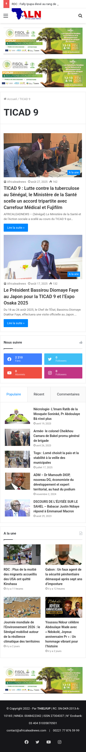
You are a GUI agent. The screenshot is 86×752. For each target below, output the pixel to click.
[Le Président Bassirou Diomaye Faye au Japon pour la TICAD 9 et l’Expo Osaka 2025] (43, 257)
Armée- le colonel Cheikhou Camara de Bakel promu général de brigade (56, 435)
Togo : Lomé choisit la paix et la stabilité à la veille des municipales (56, 457)
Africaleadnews (16, 181)
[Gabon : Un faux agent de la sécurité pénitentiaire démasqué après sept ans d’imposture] (63, 554)
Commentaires (68, 394)
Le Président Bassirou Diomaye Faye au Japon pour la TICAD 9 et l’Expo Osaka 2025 (41, 296)
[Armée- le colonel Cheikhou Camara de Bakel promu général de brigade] (17, 437)
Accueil (10, 99)
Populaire (13, 394)
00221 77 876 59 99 (66, 730)
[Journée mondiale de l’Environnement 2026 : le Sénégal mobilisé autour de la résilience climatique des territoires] (22, 607)
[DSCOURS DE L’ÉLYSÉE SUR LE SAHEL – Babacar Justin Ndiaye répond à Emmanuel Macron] (17, 507)
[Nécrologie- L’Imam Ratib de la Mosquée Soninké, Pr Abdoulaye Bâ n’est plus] (17, 415)
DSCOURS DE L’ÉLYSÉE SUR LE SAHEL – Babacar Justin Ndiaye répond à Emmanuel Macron (56, 506)
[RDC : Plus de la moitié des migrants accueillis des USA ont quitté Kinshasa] (22, 554)
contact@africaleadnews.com (26, 730)
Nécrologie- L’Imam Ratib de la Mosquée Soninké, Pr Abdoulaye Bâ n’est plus (56, 414)
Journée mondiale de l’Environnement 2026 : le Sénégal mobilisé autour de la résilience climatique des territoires (22, 631)
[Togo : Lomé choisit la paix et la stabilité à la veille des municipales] (17, 459)
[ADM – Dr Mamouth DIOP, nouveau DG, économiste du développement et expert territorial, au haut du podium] (17, 481)
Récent (39, 394)
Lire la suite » (16, 227)
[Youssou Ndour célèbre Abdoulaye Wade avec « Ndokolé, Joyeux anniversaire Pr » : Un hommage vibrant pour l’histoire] (63, 607)
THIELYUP (44, 708)
